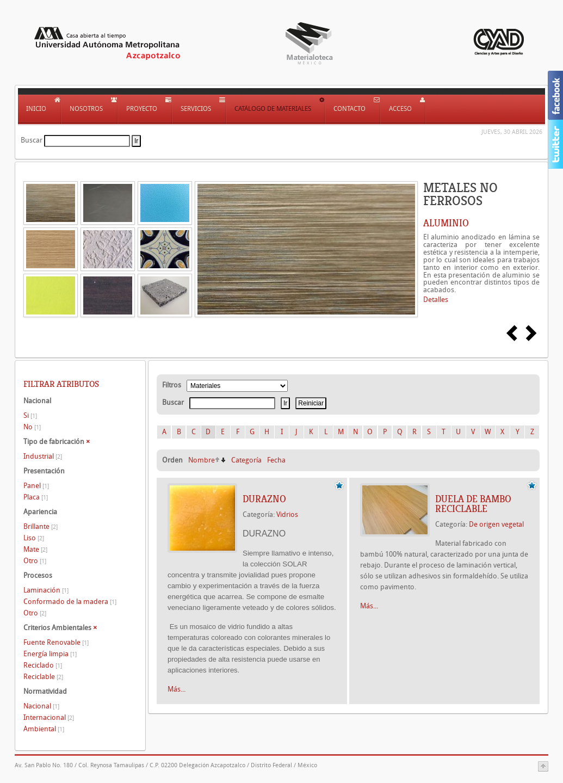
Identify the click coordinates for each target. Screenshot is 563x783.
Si (30, 415)
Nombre (201, 460)
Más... (176, 689)
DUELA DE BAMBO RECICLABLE (473, 504)
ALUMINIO (446, 223)
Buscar (31, 140)
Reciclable (43, 677)
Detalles (435, 299)
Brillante (40, 526)
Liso (33, 538)
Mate (35, 549)
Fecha (276, 460)
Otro (34, 561)
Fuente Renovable (56, 642)
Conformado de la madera (69, 601)
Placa (35, 497)
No (32, 427)
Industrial (42, 456)
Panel (36, 486)
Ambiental (43, 729)
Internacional (48, 717)
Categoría (246, 460)
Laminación (46, 590)
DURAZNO (264, 499)
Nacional (41, 706)
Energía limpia (50, 654)
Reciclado (42, 665)
